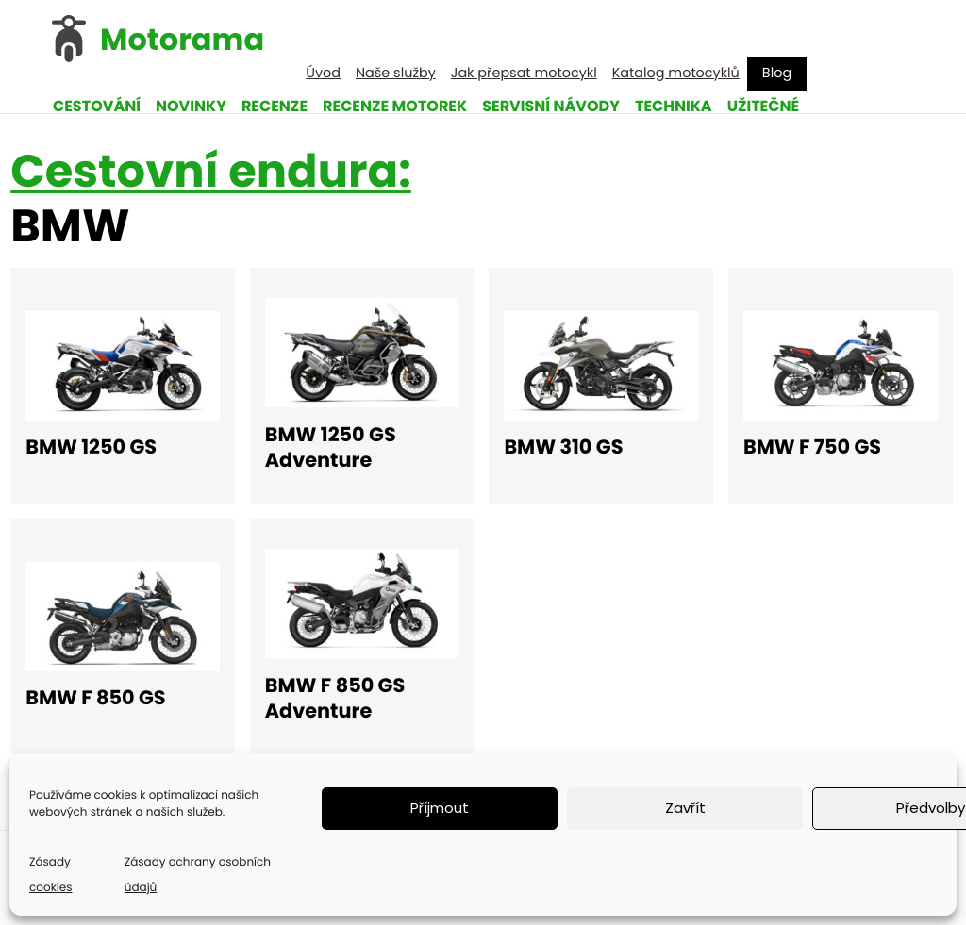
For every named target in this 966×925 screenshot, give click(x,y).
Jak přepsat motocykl (524, 73)
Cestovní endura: (210, 171)
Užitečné (763, 106)
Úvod (323, 73)
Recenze (275, 106)
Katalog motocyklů (676, 73)
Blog (776, 73)
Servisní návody (551, 106)
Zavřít (685, 808)
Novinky (191, 106)
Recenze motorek (395, 106)
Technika (673, 106)
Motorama (182, 40)
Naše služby (396, 73)
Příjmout (439, 808)
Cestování (97, 106)
